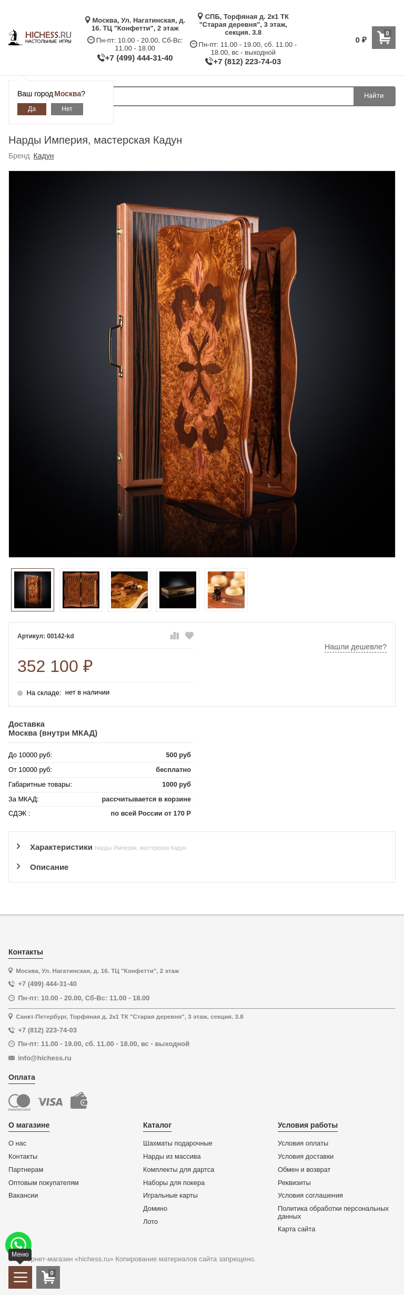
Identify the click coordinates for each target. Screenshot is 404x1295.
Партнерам (25, 1169)
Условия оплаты (303, 1143)
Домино (155, 1208)
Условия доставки (306, 1156)
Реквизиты (294, 1183)
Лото (150, 1222)
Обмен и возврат (304, 1169)
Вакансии (23, 1195)
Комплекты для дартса (178, 1169)
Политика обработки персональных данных (333, 1212)
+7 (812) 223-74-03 (247, 61)
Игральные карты (170, 1195)
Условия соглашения (310, 1195)
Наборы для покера (174, 1183)
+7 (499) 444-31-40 (139, 57)
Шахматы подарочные (178, 1143)
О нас (17, 1143)
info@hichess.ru (45, 1058)
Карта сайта (296, 1229)
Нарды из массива (172, 1156)
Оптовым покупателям (43, 1183)
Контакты (22, 1156)
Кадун (44, 156)
